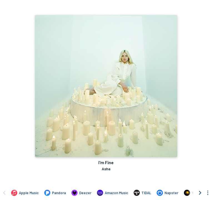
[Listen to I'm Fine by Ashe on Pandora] (55, 193)
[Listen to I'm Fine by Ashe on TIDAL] (142, 193)
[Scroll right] (200, 193)
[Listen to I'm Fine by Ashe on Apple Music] (25, 193)
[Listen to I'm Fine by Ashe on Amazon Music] (112, 193)
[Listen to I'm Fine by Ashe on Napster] (167, 193)
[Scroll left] (4, 193)
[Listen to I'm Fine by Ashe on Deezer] (81, 193)
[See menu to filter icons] (207, 193)
